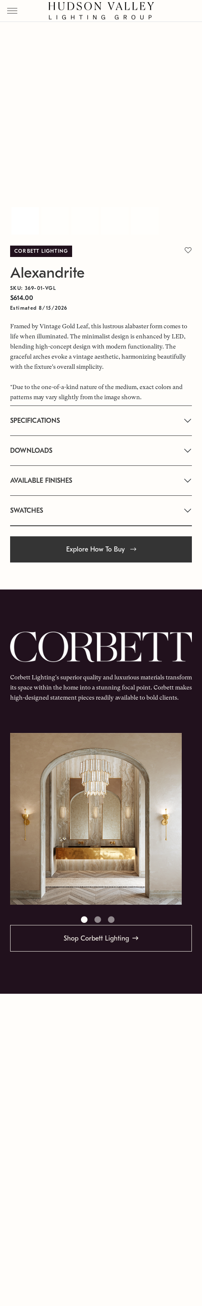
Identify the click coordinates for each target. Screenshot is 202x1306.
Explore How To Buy (101, 549)
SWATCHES (26, 510)
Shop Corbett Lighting (96, 938)
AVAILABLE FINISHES (41, 480)
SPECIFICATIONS (35, 421)
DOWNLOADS (31, 450)
